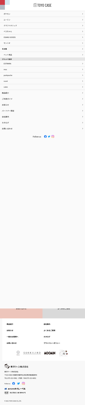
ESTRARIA (7, 63)
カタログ (47, 336)
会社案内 (47, 324)
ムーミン (7, 20)
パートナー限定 (8, 110)
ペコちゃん (8, 31)
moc (5, 69)
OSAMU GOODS (9, 37)
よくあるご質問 (49, 330)
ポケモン (7, 14)
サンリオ (7, 43)
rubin (6, 87)
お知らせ (10, 330)
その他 (4, 49)
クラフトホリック (10, 25)
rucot (6, 81)
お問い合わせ (12, 343)
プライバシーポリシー (52, 343)
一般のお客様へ (12, 336)
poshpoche (8, 75)
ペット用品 (8, 55)
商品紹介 (10, 324)
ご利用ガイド (7, 99)
